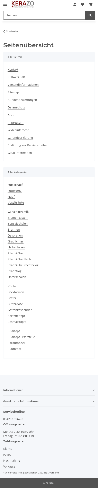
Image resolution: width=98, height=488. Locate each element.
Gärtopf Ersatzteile (22, 337)
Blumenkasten (17, 218)
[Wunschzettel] (82, 4)
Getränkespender (20, 310)
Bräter (12, 298)
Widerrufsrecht (18, 130)
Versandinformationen (23, 85)
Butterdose (15, 304)
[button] (75, 4)
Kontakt (13, 69)
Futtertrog (14, 191)
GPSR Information (20, 153)
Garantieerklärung (20, 138)
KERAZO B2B (16, 77)
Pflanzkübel (16, 253)
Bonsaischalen (18, 223)
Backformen (16, 292)
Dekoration (15, 235)
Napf (11, 196)
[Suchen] (44, 15)
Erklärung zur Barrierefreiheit (28, 145)
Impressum (15, 122)
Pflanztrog (14, 271)
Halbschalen (16, 247)
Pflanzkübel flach (19, 259)
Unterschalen (17, 277)
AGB (11, 115)
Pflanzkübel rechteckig (23, 265)
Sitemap (13, 92)
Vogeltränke (16, 202)
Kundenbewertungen (22, 100)
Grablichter (15, 241)
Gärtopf (14, 331)
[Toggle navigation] (5, 2)
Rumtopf (15, 349)
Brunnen (14, 229)
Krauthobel (17, 343)
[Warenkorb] (91, 4)
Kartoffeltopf (16, 316)
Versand (54, 472)
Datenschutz (16, 107)
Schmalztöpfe (17, 322)
